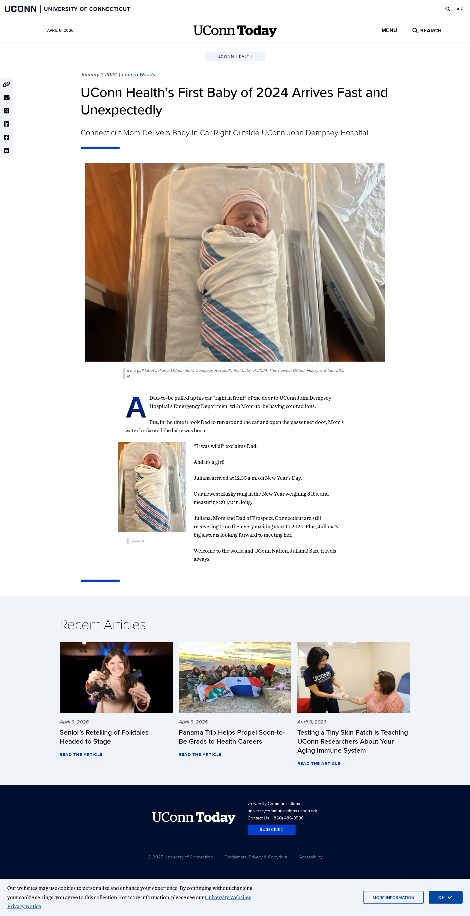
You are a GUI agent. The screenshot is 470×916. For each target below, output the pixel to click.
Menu (389, 30)
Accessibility (311, 857)
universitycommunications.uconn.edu (283, 810)
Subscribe (271, 829)
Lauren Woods (138, 74)
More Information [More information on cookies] (393, 897)
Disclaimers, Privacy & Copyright (256, 857)
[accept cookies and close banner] (446, 897)
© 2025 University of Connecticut (180, 857)
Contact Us (258, 818)
